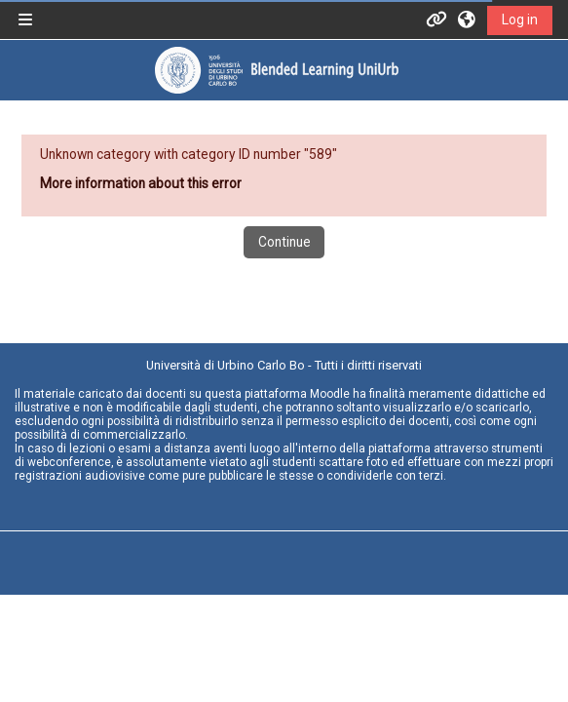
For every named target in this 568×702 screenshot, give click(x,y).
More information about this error (141, 183)
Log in (520, 19)
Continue (284, 242)
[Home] (276, 70)
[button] (467, 19)
